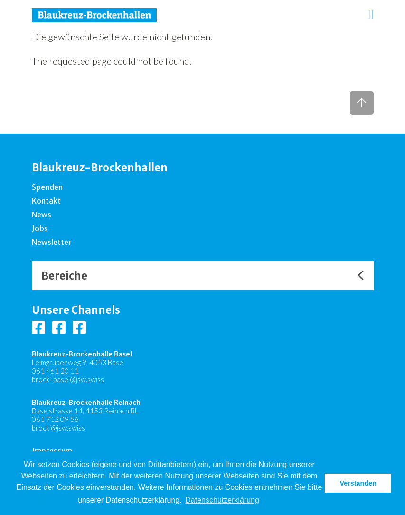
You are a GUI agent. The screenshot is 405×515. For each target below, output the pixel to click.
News (41, 214)
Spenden (47, 187)
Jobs (40, 228)
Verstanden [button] (358, 483)
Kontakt (46, 201)
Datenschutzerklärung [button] (222, 500)
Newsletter (52, 242)
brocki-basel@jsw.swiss (68, 379)
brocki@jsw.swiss (58, 427)
